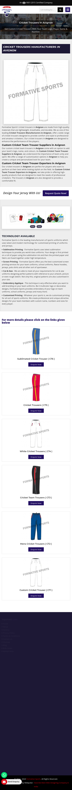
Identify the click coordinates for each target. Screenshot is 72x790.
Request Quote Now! (55, 193)
